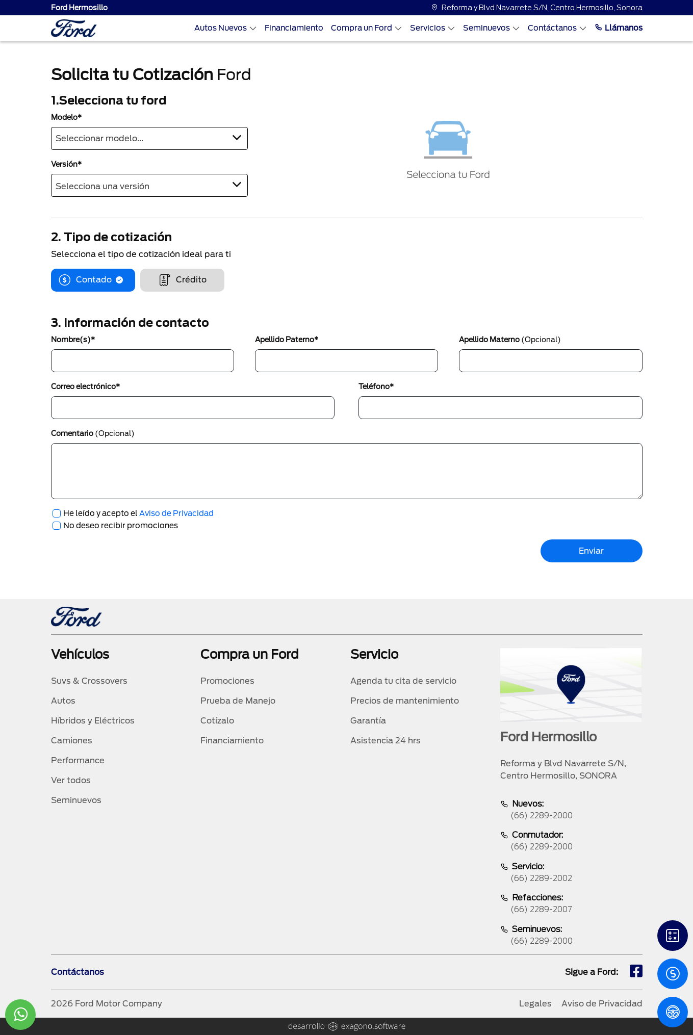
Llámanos (619, 28)
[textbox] (149, 136)
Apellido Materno (510, 339)
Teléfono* (376, 386)
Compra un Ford (366, 28)
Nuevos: (571, 810)
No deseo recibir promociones (120, 525)
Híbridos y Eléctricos (93, 721)
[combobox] (149, 138)
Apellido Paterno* (286, 339)
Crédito (182, 280)
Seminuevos (491, 28)
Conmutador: (571, 841)
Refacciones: (571, 904)
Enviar (591, 551)
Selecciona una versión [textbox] (102, 186)
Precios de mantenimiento (404, 701)
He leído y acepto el (138, 513)
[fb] (636, 972)
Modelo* (66, 117)
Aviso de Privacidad (176, 513)
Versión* (66, 164)
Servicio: (571, 873)
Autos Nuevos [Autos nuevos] (225, 28)
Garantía (368, 721)
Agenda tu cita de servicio (403, 681)
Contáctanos (557, 28)
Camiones (71, 740)
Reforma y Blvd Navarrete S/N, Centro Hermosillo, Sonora (537, 8)
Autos (63, 701)
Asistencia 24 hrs (385, 740)
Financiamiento (294, 28)
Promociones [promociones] (227, 681)
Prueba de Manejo (237, 701)
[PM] (672, 1012)
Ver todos (71, 780)
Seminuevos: (571, 935)
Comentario (93, 433)
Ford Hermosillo (79, 8)
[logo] (74, 28)
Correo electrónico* (85, 386)
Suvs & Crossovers (89, 681)
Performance (78, 760)
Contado (93, 280)
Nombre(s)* (73, 339)
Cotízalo (217, 721)
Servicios (432, 28)
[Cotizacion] (672, 974)
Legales (535, 1003)
